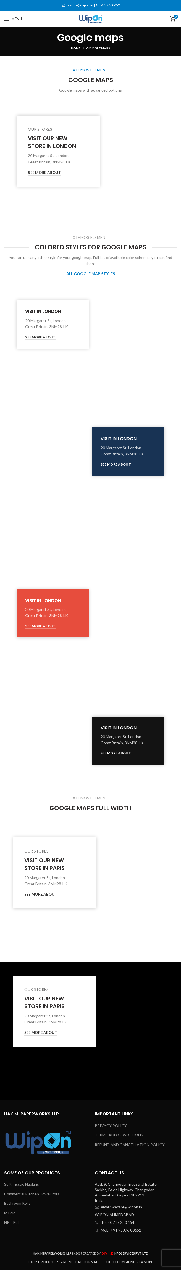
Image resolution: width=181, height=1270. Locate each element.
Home (76, 48)
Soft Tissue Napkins (21, 1184)
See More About (44, 172)
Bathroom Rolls (17, 1203)
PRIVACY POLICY (111, 1125)
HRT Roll (11, 1222)
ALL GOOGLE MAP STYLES (90, 273)
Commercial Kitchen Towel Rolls (32, 1193)
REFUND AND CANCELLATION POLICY (130, 1144)
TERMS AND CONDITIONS (119, 1135)
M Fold (9, 1213)
